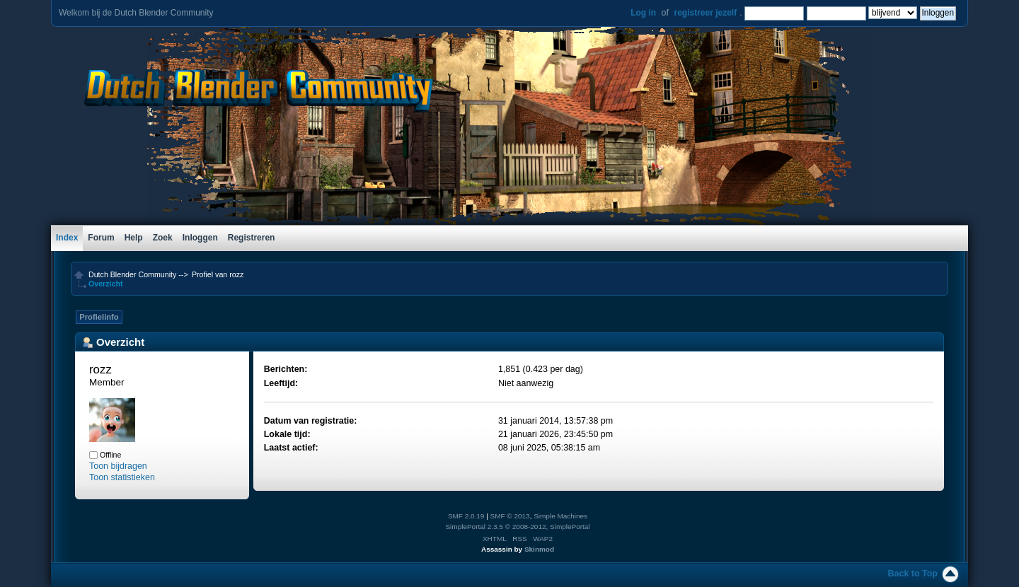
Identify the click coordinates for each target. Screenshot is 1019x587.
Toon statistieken (122, 477)
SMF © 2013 (510, 516)
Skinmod (539, 549)
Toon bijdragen (118, 466)
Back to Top (913, 574)
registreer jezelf (705, 13)
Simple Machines (560, 516)
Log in (643, 13)
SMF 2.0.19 (466, 516)
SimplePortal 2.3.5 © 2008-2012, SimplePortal (517, 526)
